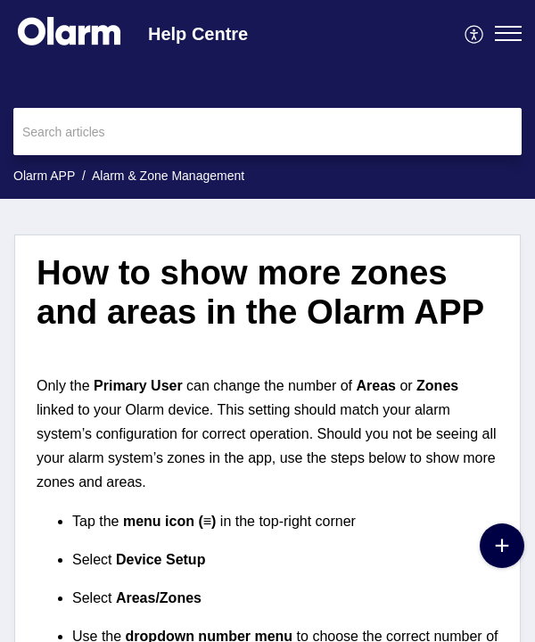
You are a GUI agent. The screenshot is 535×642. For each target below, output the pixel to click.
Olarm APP (44, 176)
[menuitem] (475, 33)
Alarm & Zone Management (168, 176)
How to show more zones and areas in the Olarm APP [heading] (260, 292)
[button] (475, 33)
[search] (267, 131)
